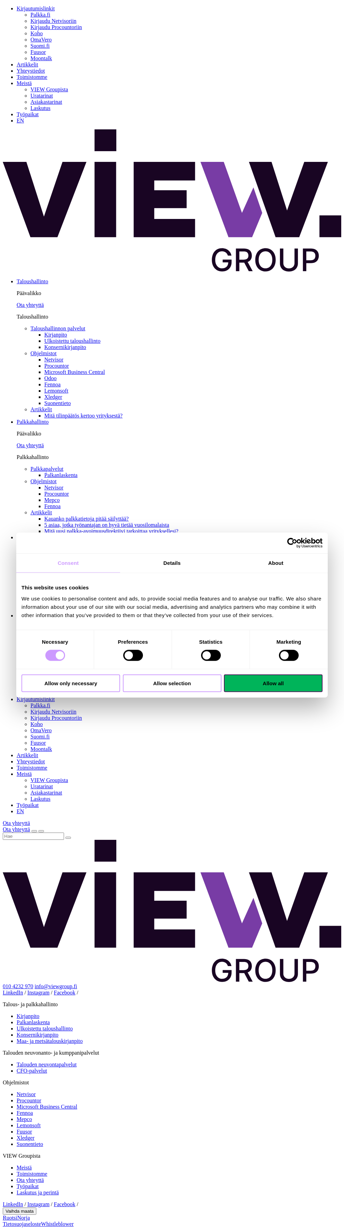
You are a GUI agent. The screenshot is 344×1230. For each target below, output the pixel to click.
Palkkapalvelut (46, 469)
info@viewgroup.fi (56, 986)
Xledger (53, 397)
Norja (23, 1218)
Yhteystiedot (31, 71)
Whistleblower (57, 1224)
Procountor (56, 366)
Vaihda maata (20, 1211)
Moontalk (41, 58)
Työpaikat (28, 114)
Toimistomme (32, 77)
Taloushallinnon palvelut (57, 328)
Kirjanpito (55, 335)
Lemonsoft (56, 391)
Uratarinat (41, 96)
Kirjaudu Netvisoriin (53, 21)
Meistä (24, 83)
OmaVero (41, 40)
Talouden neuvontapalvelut (47, 1064)
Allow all (273, 683)
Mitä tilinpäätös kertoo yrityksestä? (83, 416)
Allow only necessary (70, 683)
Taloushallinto (32, 281)
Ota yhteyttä (30, 305)
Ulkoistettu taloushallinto (72, 341)
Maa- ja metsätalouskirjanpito (50, 1041)
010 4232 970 (18, 986)
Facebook (64, 992)
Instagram (38, 992)
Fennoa (52, 384)
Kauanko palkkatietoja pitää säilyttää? (86, 519)
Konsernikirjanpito (65, 347)
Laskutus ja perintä (38, 1192)
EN (20, 120)
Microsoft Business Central (74, 372)
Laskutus (40, 108)
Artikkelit (27, 64)
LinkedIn (13, 992)
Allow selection (172, 683)
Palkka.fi (40, 15)
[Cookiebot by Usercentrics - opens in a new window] (292, 543)
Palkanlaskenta (61, 475)
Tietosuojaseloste (22, 1224)
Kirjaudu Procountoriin (56, 27)
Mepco (52, 500)
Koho (36, 33)
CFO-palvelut (32, 1071)
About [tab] (275, 563)
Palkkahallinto (32, 422)
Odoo (50, 378)
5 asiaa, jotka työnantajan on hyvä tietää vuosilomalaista (106, 525)
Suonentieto (57, 403)
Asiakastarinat (46, 102)
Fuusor (38, 52)
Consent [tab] (68, 563)
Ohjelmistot (43, 353)
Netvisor (53, 359)
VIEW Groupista (49, 89)
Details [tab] (172, 563)
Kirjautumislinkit (36, 8)
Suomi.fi (40, 46)
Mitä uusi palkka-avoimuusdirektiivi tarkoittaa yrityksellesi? (111, 531)
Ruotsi (10, 1218)
